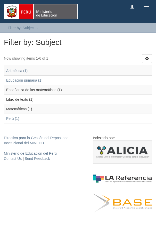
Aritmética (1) (17, 71)
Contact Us (13, 158)
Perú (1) (12, 118)
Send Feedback (37, 158)
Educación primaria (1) (24, 80)
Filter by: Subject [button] (23, 28)
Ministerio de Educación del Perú (30, 153)
